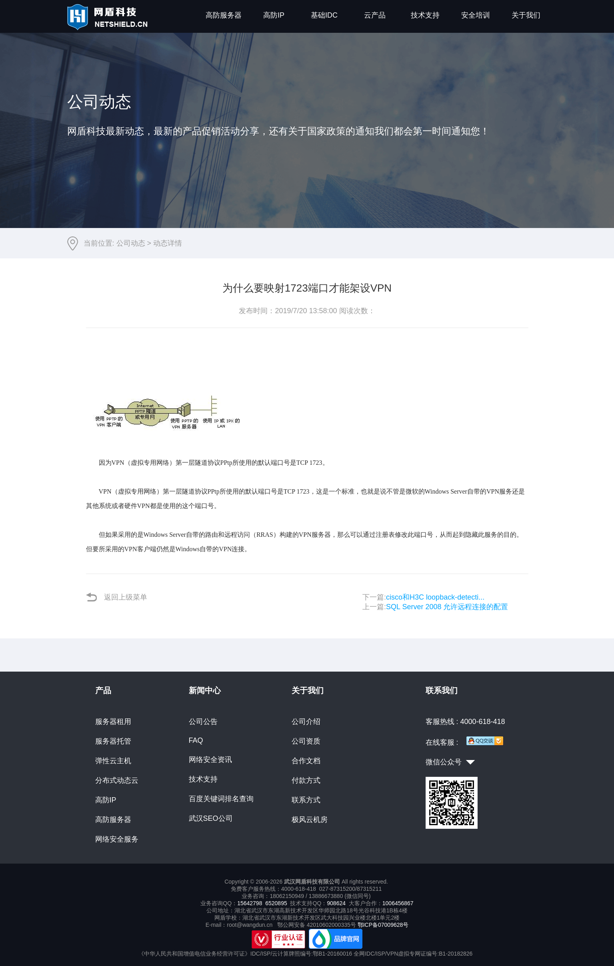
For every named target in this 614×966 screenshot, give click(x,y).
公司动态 (130, 243)
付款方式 (306, 780)
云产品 (375, 15)
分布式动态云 (116, 780)
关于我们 (526, 15)
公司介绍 (306, 722)
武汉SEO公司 (211, 818)
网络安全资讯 (210, 760)
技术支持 (425, 15)
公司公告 (203, 722)
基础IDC (324, 15)
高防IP (273, 15)
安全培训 (475, 15)
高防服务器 (224, 15)
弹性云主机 (113, 761)
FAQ (196, 740)
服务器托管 (113, 741)
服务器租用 (113, 722)
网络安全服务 (116, 839)
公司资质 (306, 741)
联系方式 (306, 800)
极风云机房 (310, 820)
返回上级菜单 (116, 597)
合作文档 (306, 761)
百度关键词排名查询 (221, 799)
